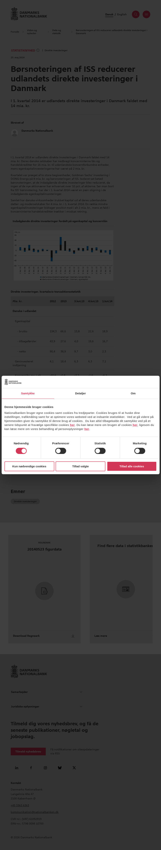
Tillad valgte (80, 466)
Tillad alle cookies (131, 466)
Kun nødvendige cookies (29, 466)
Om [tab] (133, 393)
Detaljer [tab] (80, 393)
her (72, 425)
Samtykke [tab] (28, 393)
